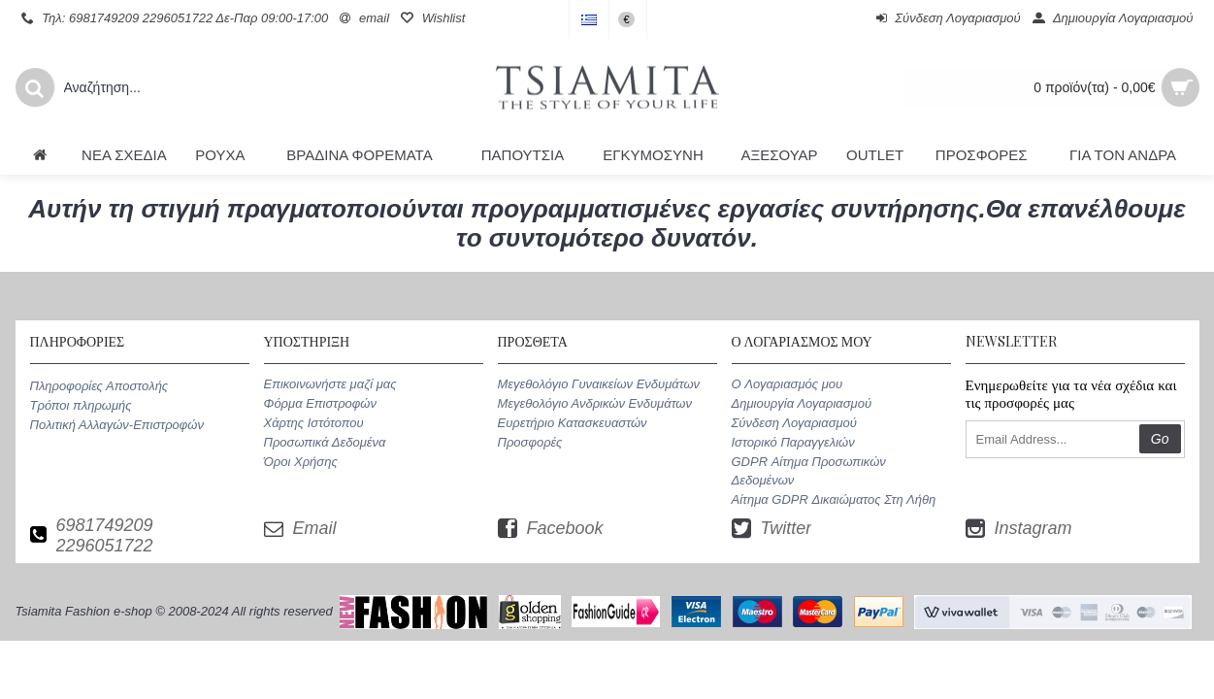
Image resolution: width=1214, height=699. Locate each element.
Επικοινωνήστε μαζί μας (330, 384)
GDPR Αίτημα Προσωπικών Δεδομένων (809, 470)
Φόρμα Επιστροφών (320, 403)
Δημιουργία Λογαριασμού (802, 403)
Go (1160, 439)
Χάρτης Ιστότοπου (314, 423)
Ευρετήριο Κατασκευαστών (572, 423)
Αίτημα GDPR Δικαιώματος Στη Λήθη (834, 499)
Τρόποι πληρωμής (81, 405)
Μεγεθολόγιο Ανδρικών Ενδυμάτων (595, 403)
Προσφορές (530, 442)
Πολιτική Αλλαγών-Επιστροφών (117, 424)
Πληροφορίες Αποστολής (99, 386)
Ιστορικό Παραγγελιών (793, 442)
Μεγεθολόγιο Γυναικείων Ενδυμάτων (599, 384)
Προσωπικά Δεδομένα (325, 442)
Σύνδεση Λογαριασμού (794, 423)
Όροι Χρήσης (301, 461)
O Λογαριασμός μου (787, 384)
